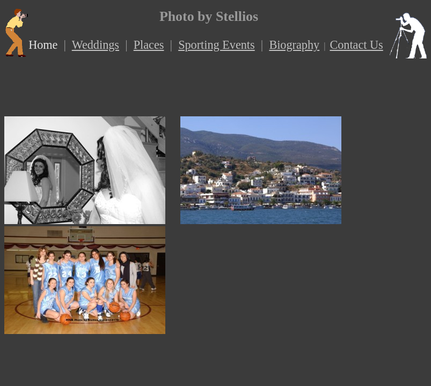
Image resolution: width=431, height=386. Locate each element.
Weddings (95, 44)
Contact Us (356, 44)
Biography (294, 44)
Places (149, 44)
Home (42, 44)
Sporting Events (216, 44)
